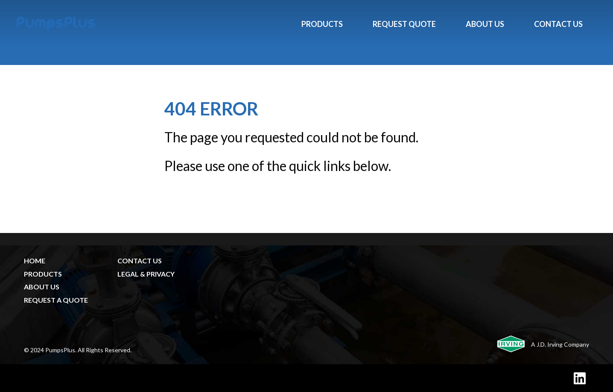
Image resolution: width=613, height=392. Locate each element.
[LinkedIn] (580, 378)
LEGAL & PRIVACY (146, 274)
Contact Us (558, 24)
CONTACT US (139, 260)
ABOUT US (41, 287)
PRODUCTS (43, 274)
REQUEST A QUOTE (56, 300)
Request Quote (404, 24)
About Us (485, 24)
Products (322, 24)
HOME (34, 260)
